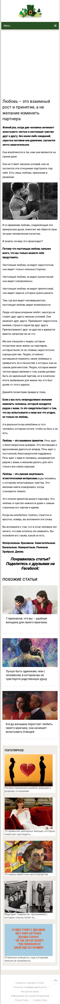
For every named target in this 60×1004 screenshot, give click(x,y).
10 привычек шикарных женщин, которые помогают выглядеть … (30, 833)
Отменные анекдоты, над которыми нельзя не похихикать (26, 959)
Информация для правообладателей (30, 996)
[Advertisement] (30, 67)
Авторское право (30, 991)
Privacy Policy (21, 1000)
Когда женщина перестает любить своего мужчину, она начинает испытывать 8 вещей (29, 727)
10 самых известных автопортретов (26, 874)
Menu (7, 25)
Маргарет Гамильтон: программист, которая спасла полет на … (26, 916)
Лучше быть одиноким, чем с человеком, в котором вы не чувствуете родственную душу (26, 675)
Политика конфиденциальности (30, 987)
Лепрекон (21, 983)
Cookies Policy (40, 1000)
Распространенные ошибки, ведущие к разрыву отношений (28, 789)
